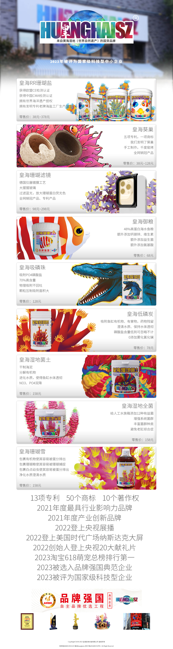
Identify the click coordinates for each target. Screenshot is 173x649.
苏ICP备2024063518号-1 (93, 646)
